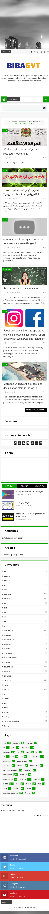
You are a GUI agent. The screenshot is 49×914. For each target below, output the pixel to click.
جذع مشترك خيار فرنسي (11, 721)
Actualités (8, 631)
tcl (5, 703)
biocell (7, 649)
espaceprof (8, 676)
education (8, 667)
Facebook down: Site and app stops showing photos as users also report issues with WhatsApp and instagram (24, 334)
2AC (5, 590)
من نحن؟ (6, 726)
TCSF (6, 708)
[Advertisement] (24, 24)
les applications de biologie (29, 491)
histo (6, 690)
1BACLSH (7, 576)
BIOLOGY (7, 662)
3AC (5, 608)
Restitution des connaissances (20, 288)
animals (7, 635)
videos (6, 712)
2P (5, 603)
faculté (7, 680)
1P (5, 585)
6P (5, 626)
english (7, 671)
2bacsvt (7, 599)
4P (5, 617)
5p (5, 621)
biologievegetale (11, 658)
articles (7, 644)
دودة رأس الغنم (22, 503)
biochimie (8, 653)
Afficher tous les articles (25, 123)
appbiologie (9, 640)
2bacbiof (7, 594)
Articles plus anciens (35, 410)
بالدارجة (6, 717)
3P (5, 612)
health (7, 685)
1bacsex (7, 581)
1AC (5, 572)
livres (6, 699)
